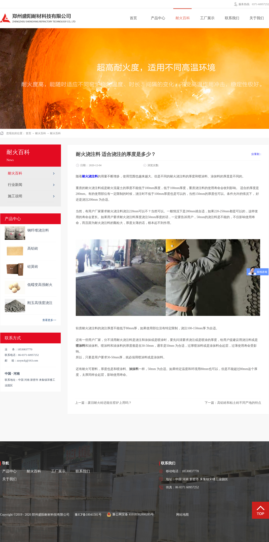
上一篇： (103, 402)
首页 (133, 18)
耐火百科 (40, 133)
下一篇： (233, 402)
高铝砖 (32, 248)
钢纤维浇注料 (38, 230)
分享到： (256, 154)
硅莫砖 (32, 266)
